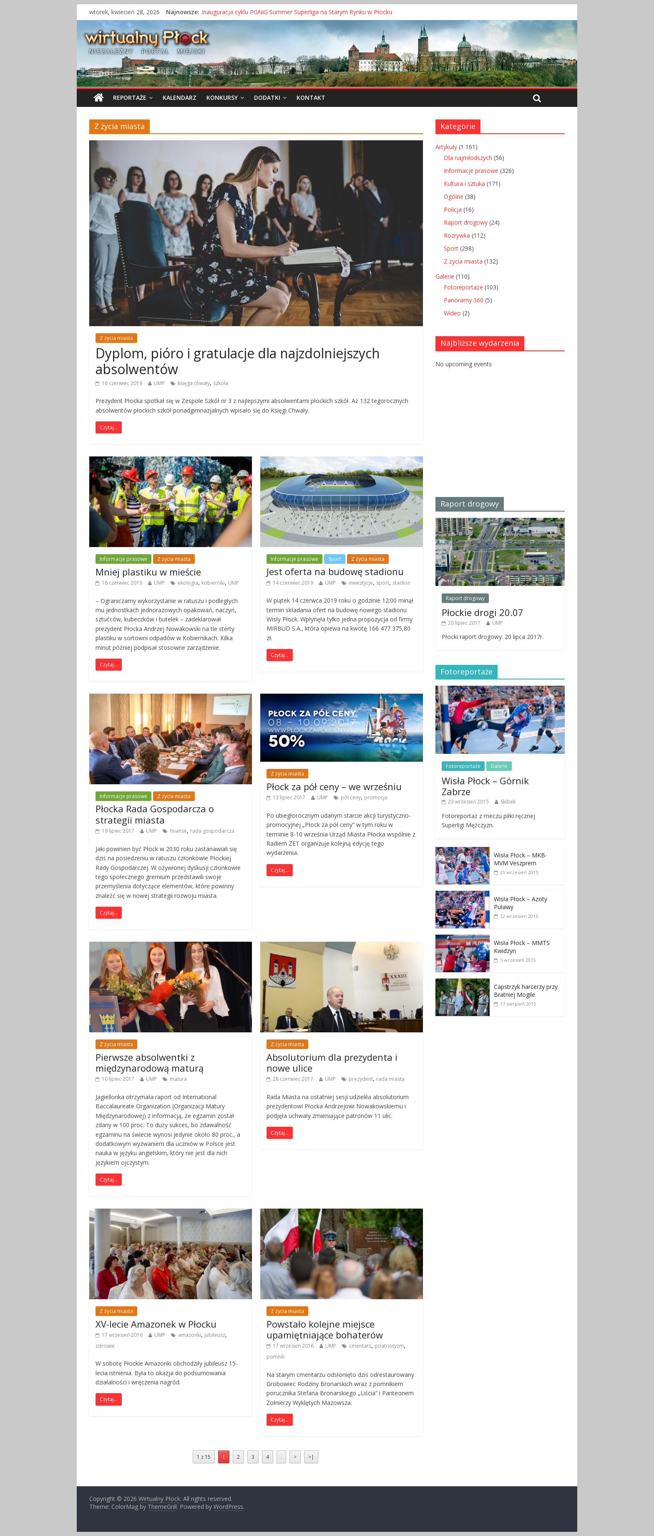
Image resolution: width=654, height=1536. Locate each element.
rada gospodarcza (212, 830)
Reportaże (129, 97)
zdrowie (105, 1345)
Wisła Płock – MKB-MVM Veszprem (520, 859)
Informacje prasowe (123, 559)
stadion (401, 582)
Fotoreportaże (463, 287)
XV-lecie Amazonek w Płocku (156, 1324)
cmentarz (360, 1345)
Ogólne (453, 196)
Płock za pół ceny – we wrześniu (334, 786)
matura (178, 1078)
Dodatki (267, 97)
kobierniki (213, 582)
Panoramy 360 (463, 300)
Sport (334, 559)
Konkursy (222, 97)
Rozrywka (457, 235)
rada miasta (390, 1078)
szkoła (220, 383)
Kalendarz (179, 97)
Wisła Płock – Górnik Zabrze (485, 786)
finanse (178, 830)
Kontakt (311, 97)
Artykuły (446, 147)
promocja (375, 797)
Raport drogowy (466, 222)
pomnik (275, 1356)
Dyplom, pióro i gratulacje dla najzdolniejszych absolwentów (238, 361)
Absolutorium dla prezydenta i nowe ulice (332, 1062)
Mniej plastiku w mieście (148, 571)
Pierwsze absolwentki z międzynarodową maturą (150, 1062)
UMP (159, 383)
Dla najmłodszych (468, 158)
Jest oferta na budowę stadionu (335, 571)
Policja (453, 209)
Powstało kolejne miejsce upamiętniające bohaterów (325, 1329)
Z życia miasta (116, 338)
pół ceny (351, 797)
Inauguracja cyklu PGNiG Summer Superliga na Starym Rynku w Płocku (296, 12)
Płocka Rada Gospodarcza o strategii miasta (155, 814)
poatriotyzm (389, 1345)
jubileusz (214, 1334)
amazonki (189, 1334)
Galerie (444, 276)
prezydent (361, 1078)
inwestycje (361, 582)
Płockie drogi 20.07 (482, 612)
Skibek (508, 801)
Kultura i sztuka (464, 184)
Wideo (452, 313)
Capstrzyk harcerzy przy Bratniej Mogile (526, 991)
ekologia (188, 582)
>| (311, 1456)
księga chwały (194, 383)
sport (382, 582)
